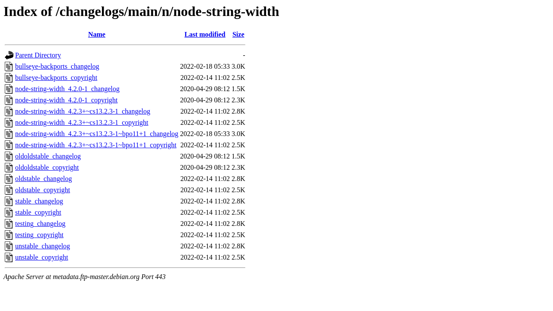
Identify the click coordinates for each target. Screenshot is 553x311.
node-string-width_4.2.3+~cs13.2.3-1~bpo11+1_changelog (96, 133)
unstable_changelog (42, 246)
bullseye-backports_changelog (57, 66)
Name (96, 34)
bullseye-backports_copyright (56, 77)
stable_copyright (38, 212)
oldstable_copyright (42, 190)
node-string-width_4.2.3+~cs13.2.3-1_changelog (82, 111)
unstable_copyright (41, 257)
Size (238, 34)
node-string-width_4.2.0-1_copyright (66, 100)
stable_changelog (39, 201)
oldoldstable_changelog (48, 156)
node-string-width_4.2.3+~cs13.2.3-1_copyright (81, 122)
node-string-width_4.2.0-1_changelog (67, 88)
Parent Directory (38, 55)
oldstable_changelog (43, 178)
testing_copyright (39, 234)
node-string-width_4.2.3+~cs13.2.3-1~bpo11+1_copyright (95, 145)
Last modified (205, 34)
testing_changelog (40, 223)
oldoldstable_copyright (47, 167)
